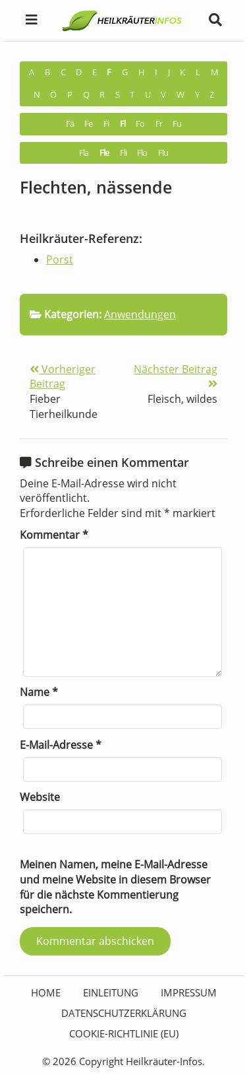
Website (40, 797)
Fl (122, 123)
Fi (106, 123)
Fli (123, 152)
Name (39, 692)
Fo (140, 123)
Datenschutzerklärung (123, 1013)
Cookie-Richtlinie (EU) (123, 1033)
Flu (163, 152)
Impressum (189, 992)
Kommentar (54, 535)
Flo (142, 152)
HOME (46, 992)
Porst (59, 259)
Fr (158, 123)
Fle (104, 152)
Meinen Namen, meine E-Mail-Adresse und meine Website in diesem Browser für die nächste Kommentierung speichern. (115, 887)
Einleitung (110, 992)
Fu (177, 123)
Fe (88, 123)
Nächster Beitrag (175, 376)
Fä (70, 123)
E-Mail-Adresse (60, 745)
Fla (83, 152)
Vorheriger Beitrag (63, 377)
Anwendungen (140, 314)
